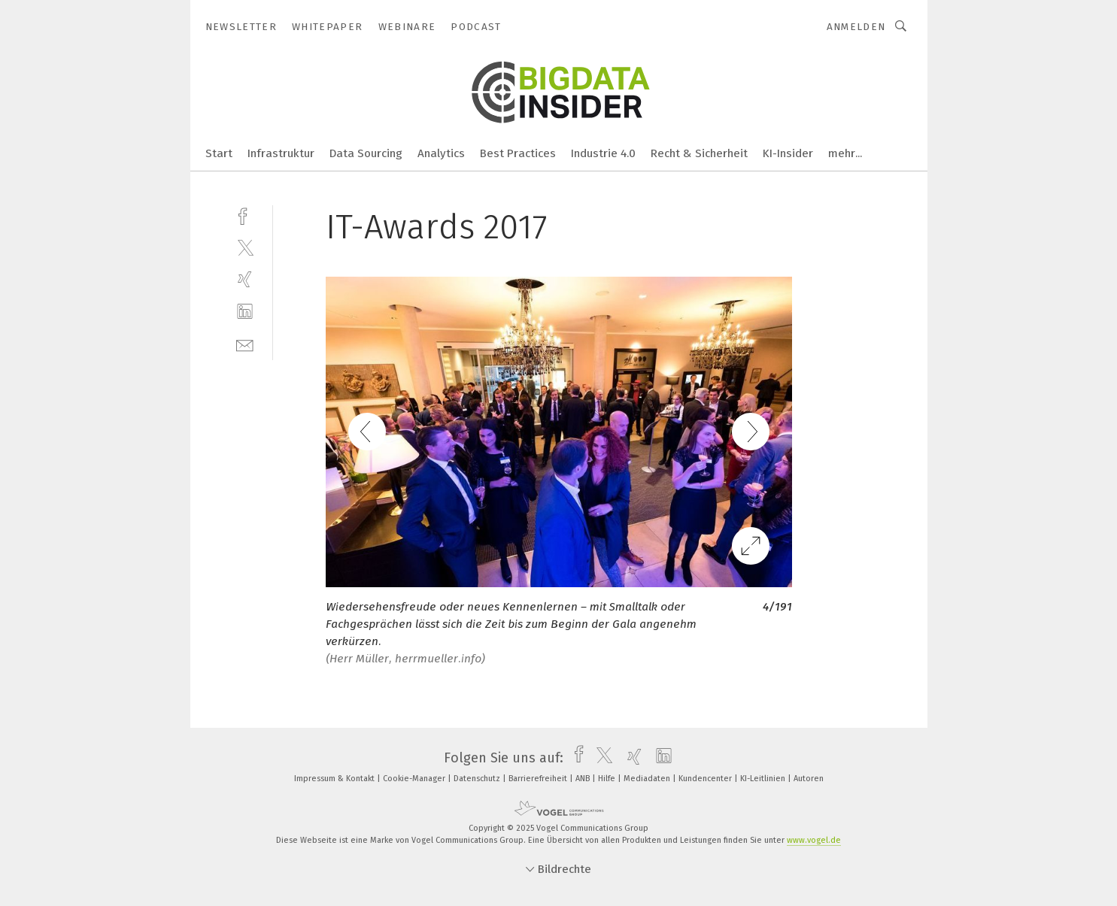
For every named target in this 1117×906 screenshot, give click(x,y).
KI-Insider (788, 153)
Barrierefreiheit (538, 778)
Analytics (441, 153)
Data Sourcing (365, 153)
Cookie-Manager (415, 778)
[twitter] (244, 247)
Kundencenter (706, 778)
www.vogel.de (814, 840)
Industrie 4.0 (603, 153)
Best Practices (518, 153)
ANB (583, 778)
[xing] (244, 279)
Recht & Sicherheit (699, 153)
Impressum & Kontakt (335, 778)
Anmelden (856, 26)
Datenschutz (478, 778)
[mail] (244, 344)
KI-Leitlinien (764, 778)
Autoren (809, 778)
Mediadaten (648, 778)
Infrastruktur (280, 153)
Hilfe (608, 778)
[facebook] (244, 214)
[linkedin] (244, 311)
